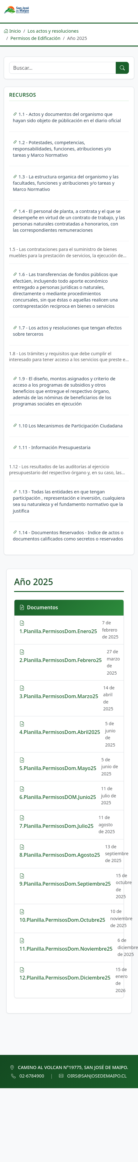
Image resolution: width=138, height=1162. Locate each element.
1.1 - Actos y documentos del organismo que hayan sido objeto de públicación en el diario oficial (67, 117)
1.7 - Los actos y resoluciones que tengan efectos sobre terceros (67, 331)
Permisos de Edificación (35, 38)
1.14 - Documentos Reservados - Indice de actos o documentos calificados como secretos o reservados (68, 535)
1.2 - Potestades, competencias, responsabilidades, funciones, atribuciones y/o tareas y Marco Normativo (62, 148)
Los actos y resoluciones (53, 31)
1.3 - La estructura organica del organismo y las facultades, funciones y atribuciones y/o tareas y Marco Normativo (66, 183)
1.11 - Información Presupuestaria (52, 447)
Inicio (12, 31)
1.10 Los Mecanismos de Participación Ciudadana (68, 426)
